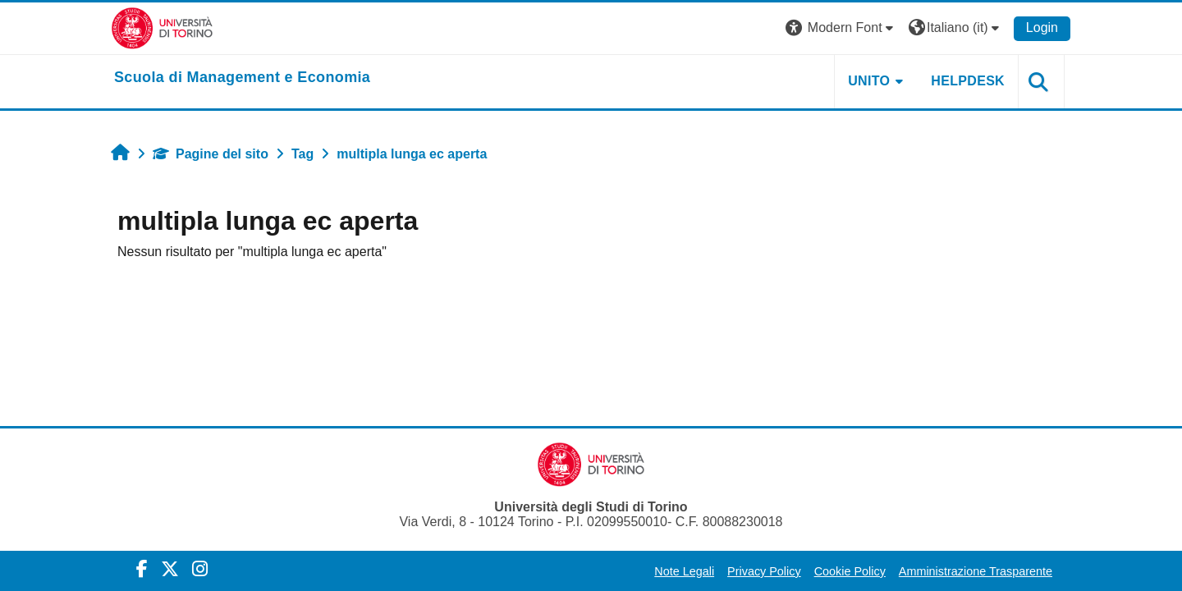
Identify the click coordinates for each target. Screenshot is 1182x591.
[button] (841, 28)
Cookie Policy (850, 571)
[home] (242, 78)
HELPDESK (968, 81)
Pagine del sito (210, 154)
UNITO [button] (869, 81)
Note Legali (684, 571)
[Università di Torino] (162, 27)
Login (1042, 27)
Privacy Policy (764, 571)
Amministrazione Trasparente (975, 571)
